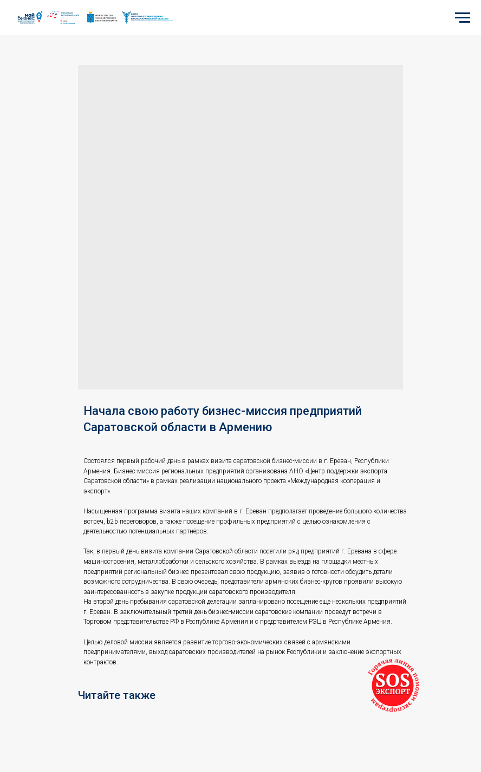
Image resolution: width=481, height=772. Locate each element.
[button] (393, 685)
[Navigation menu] (462, 17)
